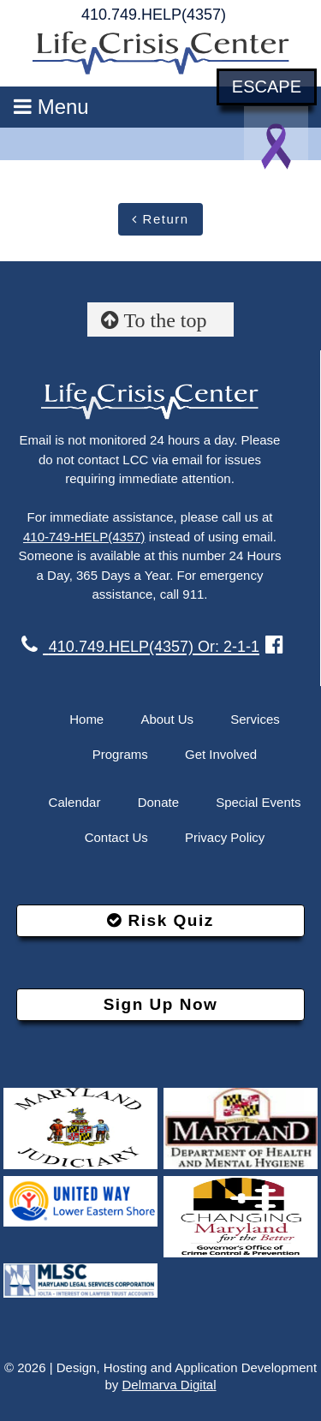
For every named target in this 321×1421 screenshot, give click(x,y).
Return (160, 219)
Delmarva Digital (169, 1384)
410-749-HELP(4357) (84, 536)
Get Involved (221, 754)
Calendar (75, 802)
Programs (120, 754)
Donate (158, 802)
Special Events (258, 802)
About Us (166, 719)
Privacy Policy (225, 837)
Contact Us (116, 837)
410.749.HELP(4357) (153, 14)
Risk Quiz (160, 920)
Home (86, 719)
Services (255, 719)
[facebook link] (274, 644)
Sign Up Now (161, 1004)
